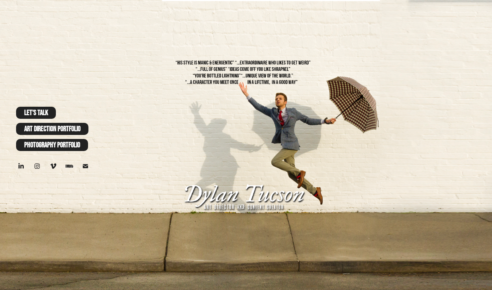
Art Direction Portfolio (52, 129)
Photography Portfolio (52, 145)
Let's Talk (36, 113)
